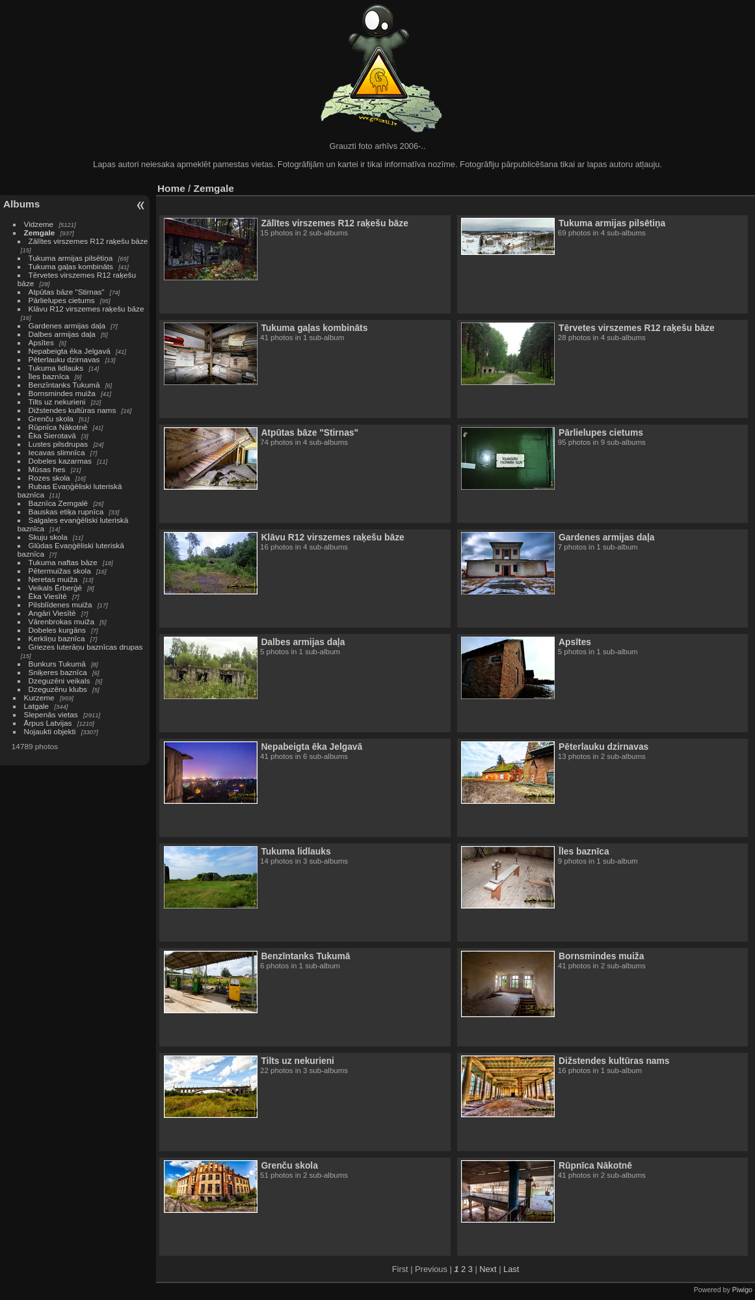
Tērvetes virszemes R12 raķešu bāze (637, 328)
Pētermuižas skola (60, 570)
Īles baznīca (49, 376)
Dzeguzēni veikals (59, 680)
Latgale (36, 706)
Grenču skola (51, 418)
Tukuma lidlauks (56, 368)
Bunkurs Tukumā (57, 663)
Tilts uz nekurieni (57, 401)
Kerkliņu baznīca (57, 638)
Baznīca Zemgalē (58, 503)
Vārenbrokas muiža (61, 621)
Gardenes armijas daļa (67, 325)
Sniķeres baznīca (58, 672)
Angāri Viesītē (52, 613)
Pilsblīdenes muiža (60, 604)
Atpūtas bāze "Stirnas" (67, 291)
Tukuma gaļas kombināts (71, 266)
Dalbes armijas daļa (62, 334)
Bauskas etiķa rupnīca (66, 511)
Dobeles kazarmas (60, 461)
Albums (21, 203)
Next (487, 1269)
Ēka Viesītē (48, 596)
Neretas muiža (53, 579)
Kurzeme (39, 697)
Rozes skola (49, 477)
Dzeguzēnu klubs (58, 689)
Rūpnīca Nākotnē (58, 427)
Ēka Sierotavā (52, 435)
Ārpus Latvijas (48, 723)
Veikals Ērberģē (55, 587)
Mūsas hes (47, 469)
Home (171, 188)
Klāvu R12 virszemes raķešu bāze (86, 308)
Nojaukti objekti (50, 731)
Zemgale (39, 232)
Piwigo (742, 1289)
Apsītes (41, 342)
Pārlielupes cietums (62, 300)
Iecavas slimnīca (57, 452)
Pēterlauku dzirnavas (64, 359)
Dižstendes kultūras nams (72, 410)
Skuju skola (48, 537)
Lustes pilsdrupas (58, 444)
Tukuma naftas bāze (63, 562)
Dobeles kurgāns (57, 630)
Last (511, 1269)
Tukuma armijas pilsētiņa (71, 258)
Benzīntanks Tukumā (64, 384)
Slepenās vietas (51, 714)
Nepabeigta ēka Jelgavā (70, 351)
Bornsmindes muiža (62, 393)
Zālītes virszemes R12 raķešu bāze (88, 241)
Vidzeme (39, 224)
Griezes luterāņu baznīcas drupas (86, 647)
